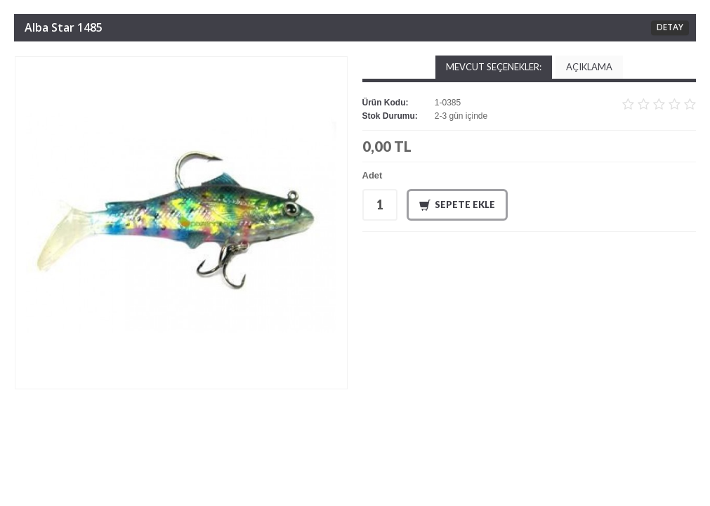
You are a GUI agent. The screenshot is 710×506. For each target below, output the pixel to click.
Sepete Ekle (457, 205)
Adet (372, 175)
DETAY (670, 27)
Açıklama (589, 66)
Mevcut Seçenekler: (493, 66)
